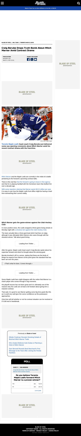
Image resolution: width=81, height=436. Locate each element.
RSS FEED (34, 432)
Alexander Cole (7, 58)
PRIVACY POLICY (41, 431)
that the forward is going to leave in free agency (33, 182)
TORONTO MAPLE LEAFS (27, 42)
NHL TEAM (16, 42)
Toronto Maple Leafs (10, 144)
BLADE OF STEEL (6, 42)
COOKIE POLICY (54, 431)
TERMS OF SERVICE (28, 431)
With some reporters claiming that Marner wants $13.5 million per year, (26, 189)
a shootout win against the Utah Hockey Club (30, 230)
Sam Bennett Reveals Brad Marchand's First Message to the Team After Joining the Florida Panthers (25, 351)
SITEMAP (40, 432)
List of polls (38, 390)
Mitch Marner (6, 176)
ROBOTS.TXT (46, 432)
